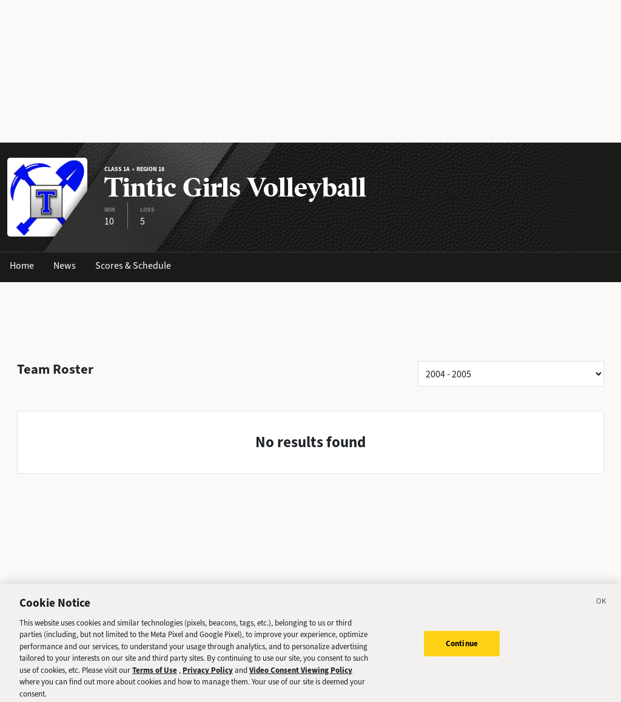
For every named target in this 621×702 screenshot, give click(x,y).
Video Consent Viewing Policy (300, 674)
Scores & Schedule (133, 265)
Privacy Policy (208, 674)
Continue (462, 648)
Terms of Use (154, 674)
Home (22, 265)
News (64, 265)
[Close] (601, 606)
